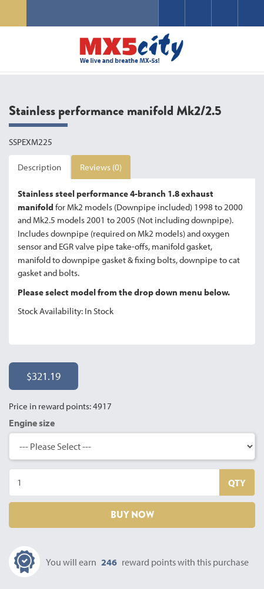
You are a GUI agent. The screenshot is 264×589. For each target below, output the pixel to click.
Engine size (32, 423)
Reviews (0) (101, 167)
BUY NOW (132, 514)
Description (39, 167)
